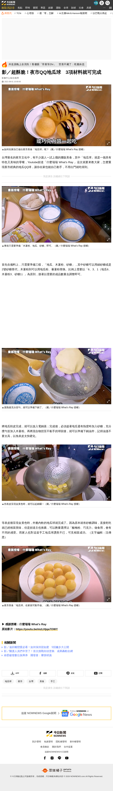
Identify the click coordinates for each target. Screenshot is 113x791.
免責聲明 (48, 741)
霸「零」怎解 (46, 13)
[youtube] (67, 758)
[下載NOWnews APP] (101, 3)
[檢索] (107, 3)
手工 (53, 681)
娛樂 (50, 7)
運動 (58, 7)
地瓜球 (8, 681)
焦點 (20, 7)
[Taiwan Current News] (96, 3)
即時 (27, 7)
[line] (59, 758)
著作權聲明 (75, 741)
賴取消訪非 (8, 7)
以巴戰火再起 (100, 13)
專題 (43, 7)
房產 (89, 7)
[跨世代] (6, 13)
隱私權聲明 (61, 741)
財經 (73, 7)
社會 (81, 7)
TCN (18, 13)
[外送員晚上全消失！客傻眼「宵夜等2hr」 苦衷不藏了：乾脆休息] (47, 64)
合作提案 (68, 747)
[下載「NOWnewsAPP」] (15, 673)
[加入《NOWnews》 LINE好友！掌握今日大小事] (70, 673)
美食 (42, 681)
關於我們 (56, 747)
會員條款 (44, 747)
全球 (66, 7)
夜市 (20, 681)
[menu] (110, 7)
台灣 (31, 681)
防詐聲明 (36, 741)
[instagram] (52, 758)
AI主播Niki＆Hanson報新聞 (73, 13)
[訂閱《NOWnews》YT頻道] (98, 673)
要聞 (35, 7)
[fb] (45, 758)
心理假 (30, 13)
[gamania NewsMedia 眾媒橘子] (56, 770)
